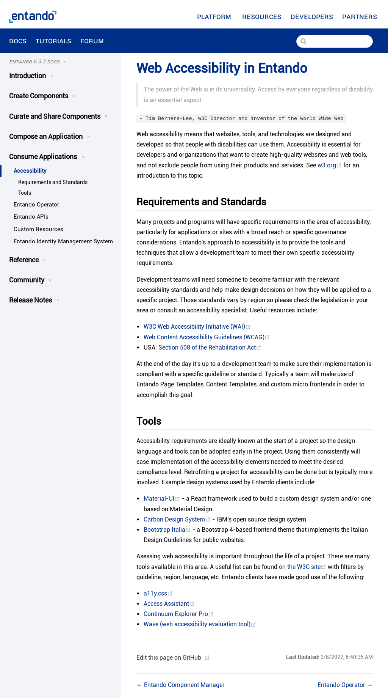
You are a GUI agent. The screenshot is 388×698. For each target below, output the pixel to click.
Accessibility (30, 170)
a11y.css (158, 593)
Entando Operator (36, 204)
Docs (18, 40)
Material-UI (163, 498)
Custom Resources (38, 229)
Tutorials (53, 40)
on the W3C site (303, 566)
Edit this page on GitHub (168, 657)
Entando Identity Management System (63, 241)
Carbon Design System (178, 519)
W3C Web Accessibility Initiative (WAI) (197, 326)
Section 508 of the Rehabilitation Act (209, 347)
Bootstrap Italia (168, 529)
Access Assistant (169, 603)
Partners (360, 16)
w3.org (330, 165)
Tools (24, 193)
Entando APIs (31, 216)
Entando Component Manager (184, 685)
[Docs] (56, 62)
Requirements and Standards (53, 182)
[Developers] (312, 16)
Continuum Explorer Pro (179, 614)
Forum (93, 40)
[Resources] (262, 16)
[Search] (334, 41)
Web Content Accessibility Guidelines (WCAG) (207, 337)
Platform (215, 16)
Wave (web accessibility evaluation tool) (200, 624)
